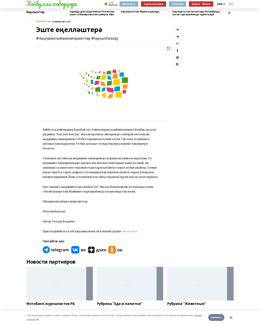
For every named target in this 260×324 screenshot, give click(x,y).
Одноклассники (153, 3)
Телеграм (177, 3)
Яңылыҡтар (35, 12)
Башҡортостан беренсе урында (140, 11)
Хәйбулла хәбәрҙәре (51, 3)
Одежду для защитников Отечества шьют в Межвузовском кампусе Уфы (92, 13)
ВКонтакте (129, 3)
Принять (216, 317)
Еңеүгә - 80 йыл (201, 3)
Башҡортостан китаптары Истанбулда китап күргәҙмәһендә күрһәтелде (196, 13)
